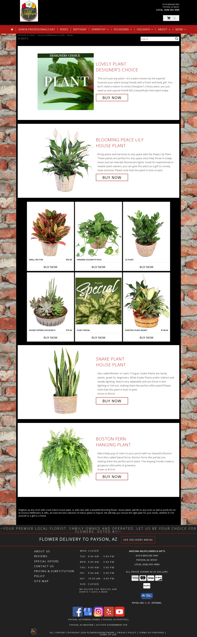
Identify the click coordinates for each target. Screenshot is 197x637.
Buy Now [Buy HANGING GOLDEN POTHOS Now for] (98, 267)
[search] (176, 38)
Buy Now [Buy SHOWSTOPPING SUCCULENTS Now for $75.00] (50, 338)
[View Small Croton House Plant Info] (50, 230)
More (181, 29)
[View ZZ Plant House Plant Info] (146, 230)
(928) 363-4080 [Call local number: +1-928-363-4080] (171, 9)
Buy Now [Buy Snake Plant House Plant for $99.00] (112, 400)
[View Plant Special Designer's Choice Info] (98, 301)
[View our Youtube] (119, 615)
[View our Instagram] (98, 615)
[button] (171, 18)
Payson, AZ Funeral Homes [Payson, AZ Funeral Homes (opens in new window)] (84, 619)
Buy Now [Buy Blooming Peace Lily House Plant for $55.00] (112, 177)
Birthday (79, 29)
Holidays (145, 29)
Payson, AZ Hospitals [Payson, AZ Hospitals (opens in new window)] (116, 619)
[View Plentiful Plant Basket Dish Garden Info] (146, 301)
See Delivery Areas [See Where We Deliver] (138, 539)
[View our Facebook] (77, 615)
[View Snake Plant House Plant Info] (66, 379)
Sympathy (100, 29)
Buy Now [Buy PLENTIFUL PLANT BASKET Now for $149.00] (146, 338)
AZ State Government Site (112, 624)
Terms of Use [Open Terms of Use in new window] (108, 634)
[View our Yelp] (109, 615)
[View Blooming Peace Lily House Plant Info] (66, 158)
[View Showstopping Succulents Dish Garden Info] (50, 301)
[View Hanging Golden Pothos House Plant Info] (98, 230)
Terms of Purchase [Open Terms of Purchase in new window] (151, 632)
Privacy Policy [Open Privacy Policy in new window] (126, 632)
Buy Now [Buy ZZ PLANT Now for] (146, 267)
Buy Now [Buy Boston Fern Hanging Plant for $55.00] (112, 476)
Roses (64, 29)
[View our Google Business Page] (88, 615)
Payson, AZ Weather (81, 624)
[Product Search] (157, 39)
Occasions (123, 29)
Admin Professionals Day (36, 29)
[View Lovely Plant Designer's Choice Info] (66, 80)
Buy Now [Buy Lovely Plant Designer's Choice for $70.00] (112, 97)
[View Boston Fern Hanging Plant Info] (66, 457)
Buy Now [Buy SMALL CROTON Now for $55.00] (50, 267)
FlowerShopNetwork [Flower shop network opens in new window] (101, 632)
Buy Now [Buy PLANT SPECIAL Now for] (98, 338)
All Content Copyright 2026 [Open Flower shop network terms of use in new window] (68, 632)
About (164, 29)
